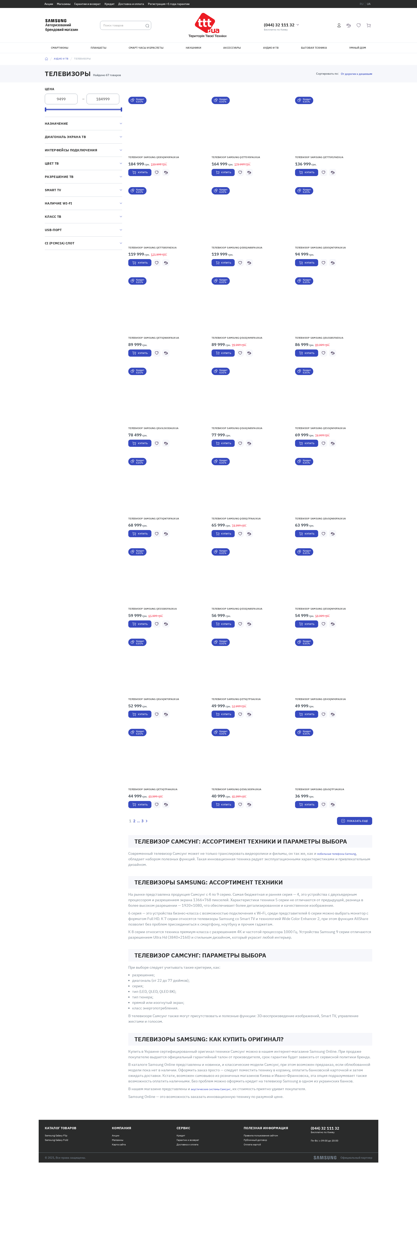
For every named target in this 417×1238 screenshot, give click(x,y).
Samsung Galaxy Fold (56, 1201)
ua (369, 4)
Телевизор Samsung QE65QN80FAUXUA (320, 554)
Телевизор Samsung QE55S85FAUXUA (152, 651)
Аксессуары (232, 47)
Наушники (193, 47)
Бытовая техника (314, 47)
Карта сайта (119, 1205)
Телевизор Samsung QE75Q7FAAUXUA (152, 847)
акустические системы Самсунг (218, 1150)
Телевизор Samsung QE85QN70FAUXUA (320, 260)
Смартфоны (59, 47)
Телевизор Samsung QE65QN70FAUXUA (153, 749)
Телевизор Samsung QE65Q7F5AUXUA (319, 847)
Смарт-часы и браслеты (146, 47)
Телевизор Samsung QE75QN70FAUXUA (153, 554)
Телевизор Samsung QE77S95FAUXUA (236, 162)
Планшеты (98, 47)
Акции (48, 4)
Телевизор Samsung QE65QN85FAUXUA (237, 456)
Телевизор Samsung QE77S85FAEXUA (152, 260)
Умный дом (357, 47)
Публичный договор (255, 1201)
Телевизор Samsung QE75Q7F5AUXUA (236, 749)
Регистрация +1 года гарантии (168, 4)
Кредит (110, 4)
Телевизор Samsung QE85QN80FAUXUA (237, 260)
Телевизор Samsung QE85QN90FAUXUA (153, 162)
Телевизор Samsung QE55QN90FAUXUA (320, 456)
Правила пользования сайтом (261, 1196)
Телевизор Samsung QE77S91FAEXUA (319, 162)
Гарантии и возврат (87, 4)
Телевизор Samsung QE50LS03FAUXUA (236, 847)
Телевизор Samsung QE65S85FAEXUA (319, 358)
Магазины (64, 4)
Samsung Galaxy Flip (56, 1196)
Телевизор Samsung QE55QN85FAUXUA (237, 651)
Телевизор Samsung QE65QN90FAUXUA (237, 358)
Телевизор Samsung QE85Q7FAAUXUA (236, 554)
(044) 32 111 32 (279, 25)
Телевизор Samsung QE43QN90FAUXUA (320, 749)
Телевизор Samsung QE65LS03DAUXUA (153, 456)
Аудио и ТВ (271, 47)
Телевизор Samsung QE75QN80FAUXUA (153, 358)
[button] (166, 127)
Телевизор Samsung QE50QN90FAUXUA (320, 651)
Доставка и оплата (131, 4)
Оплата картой (252, 1205)
